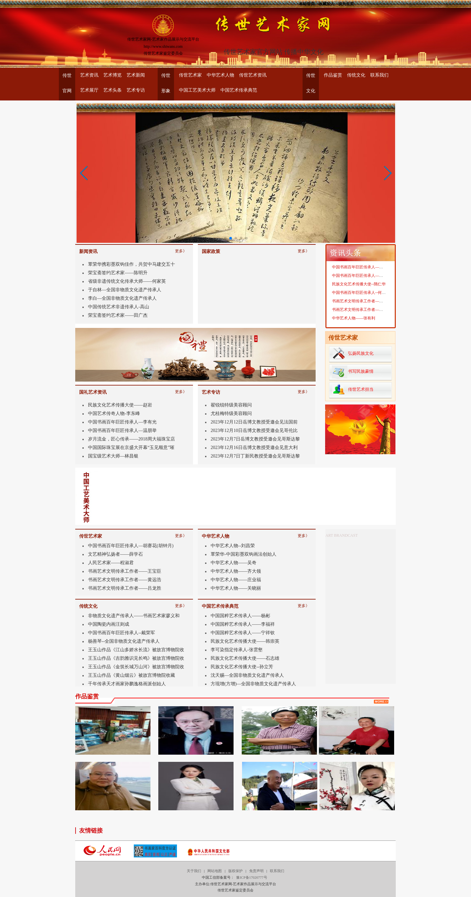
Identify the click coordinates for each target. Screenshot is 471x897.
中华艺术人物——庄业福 (236, 579)
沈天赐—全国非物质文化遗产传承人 (247, 675)
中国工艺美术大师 (197, 90)
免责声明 (256, 871)
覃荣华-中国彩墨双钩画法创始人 (243, 554)
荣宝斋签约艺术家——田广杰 (118, 315)
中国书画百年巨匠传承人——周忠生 (363, 275)
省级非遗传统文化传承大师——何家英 (127, 281)
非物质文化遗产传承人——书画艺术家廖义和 (134, 615)
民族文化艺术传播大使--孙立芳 (242, 666)
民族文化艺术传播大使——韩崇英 (245, 641)
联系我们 (379, 75)
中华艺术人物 (220, 75)
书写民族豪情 (361, 371)
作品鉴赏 (333, 75)
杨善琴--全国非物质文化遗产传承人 (124, 641)
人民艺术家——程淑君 (111, 562)
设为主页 (346, 3)
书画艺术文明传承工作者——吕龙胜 (124, 588)
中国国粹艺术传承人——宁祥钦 (243, 632)
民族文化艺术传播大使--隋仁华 (359, 284)
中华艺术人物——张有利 (353, 318)
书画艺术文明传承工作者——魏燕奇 (363, 301)
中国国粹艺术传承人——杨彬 (240, 615)
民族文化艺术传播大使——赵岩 (120, 405)
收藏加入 (326, 3)
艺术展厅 (89, 90)
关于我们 (194, 871)
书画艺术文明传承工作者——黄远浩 (124, 579)
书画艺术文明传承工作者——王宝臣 (124, 571)
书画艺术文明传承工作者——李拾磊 (363, 309)
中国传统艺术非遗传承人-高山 (118, 306)
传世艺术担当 (361, 389)
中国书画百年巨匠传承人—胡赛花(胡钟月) (130, 545)
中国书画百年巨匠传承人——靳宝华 (363, 267)
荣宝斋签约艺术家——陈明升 (118, 272)
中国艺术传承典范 (238, 90)
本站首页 (307, 3)
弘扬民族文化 (361, 353)
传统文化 (356, 75)
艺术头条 (112, 90)
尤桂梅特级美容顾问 (231, 413)
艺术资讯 (89, 75)
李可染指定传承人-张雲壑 (237, 649)
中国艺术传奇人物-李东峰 (114, 413)
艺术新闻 (136, 75)
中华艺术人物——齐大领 (236, 571)
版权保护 (235, 871)
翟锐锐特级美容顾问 (231, 405)
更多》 (181, 250)
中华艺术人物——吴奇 (233, 562)
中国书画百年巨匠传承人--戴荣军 (121, 632)
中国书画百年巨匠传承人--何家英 (361, 292)
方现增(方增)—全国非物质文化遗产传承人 (253, 683)
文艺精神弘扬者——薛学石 (115, 554)
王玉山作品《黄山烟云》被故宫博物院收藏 (131, 675)
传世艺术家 (190, 75)
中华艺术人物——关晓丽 (236, 588)
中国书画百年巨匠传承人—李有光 (122, 422)
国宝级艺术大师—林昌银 (113, 456)
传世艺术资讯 (253, 75)
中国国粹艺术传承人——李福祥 (243, 624)
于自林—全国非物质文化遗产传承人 (124, 289)
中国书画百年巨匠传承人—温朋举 (122, 430)
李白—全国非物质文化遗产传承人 (122, 298)
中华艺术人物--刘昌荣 (233, 545)
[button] (84, 173)
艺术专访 (136, 90)
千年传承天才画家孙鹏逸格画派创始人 (127, 683)
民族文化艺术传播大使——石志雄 (245, 658)
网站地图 (214, 871)
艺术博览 (112, 75)
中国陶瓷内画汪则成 (108, 624)
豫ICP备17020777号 (251, 877)
